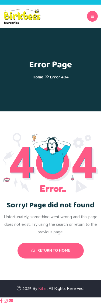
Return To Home (50, 250)
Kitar (42, 288)
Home (38, 77)
